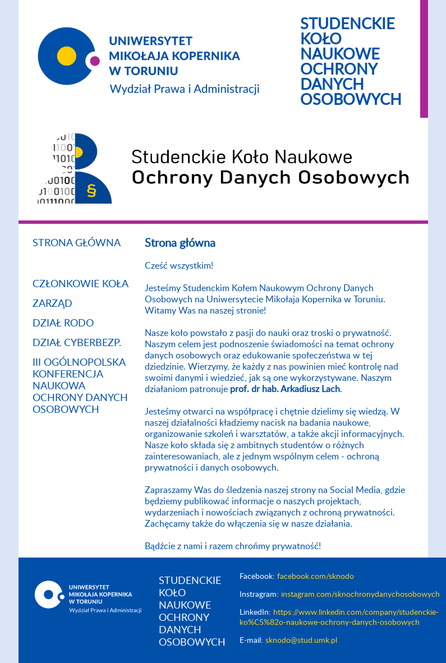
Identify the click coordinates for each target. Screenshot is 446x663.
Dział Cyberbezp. (77, 343)
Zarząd (52, 304)
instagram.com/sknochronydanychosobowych (360, 594)
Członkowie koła (80, 284)
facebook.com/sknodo (315, 577)
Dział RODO (63, 324)
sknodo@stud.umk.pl (301, 640)
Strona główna (77, 243)
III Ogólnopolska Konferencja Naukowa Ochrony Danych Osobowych (80, 386)
